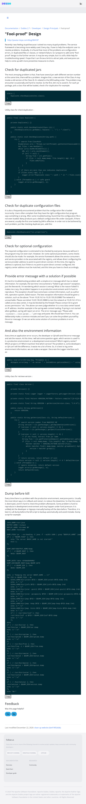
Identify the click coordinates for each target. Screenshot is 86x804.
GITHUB (43, 753)
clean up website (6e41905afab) (47, 727)
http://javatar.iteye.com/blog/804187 (23, 40)
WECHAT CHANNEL (13, 753)
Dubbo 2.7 (25, 28)
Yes (7, 714)
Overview (9, 765)
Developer (36, 28)
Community (33, 765)
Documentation (11, 28)
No (14, 714)
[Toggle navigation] (80, 3)
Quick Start (9, 769)
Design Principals (51, 28)
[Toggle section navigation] (8, 18)
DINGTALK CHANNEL (29, 753)
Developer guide (11, 773)
